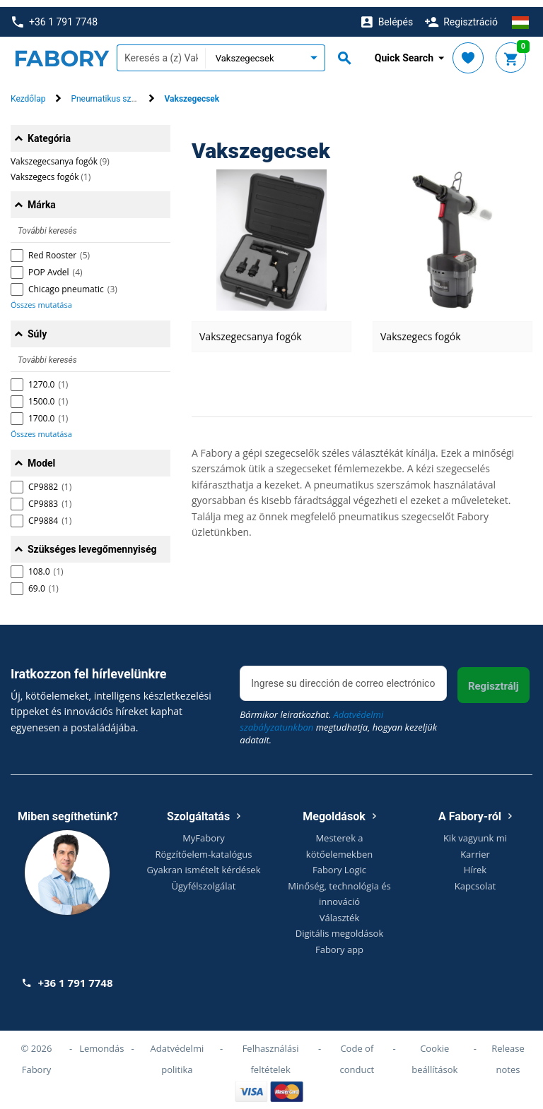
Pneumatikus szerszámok (119, 92)
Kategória (49, 131)
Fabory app (339, 942)
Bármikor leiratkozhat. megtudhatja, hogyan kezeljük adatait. (338, 721)
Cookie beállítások (434, 1052)
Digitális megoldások (340, 926)
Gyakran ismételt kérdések (204, 862)
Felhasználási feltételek (271, 1052)
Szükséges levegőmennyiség (92, 542)
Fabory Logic (339, 862)
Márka (42, 197)
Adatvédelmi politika (177, 1052)
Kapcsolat (475, 879)
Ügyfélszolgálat (204, 879)
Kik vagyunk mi (475, 831)
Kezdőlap (28, 92)
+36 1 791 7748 (55, 15)
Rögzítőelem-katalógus (203, 847)
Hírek (475, 862)
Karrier (475, 847)
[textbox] (161, 51)
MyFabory (203, 831)
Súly (37, 326)
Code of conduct (356, 1052)
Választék (340, 910)
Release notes (508, 1052)
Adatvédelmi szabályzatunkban (311, 714)
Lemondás (101, 1041)
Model (41, 456)
